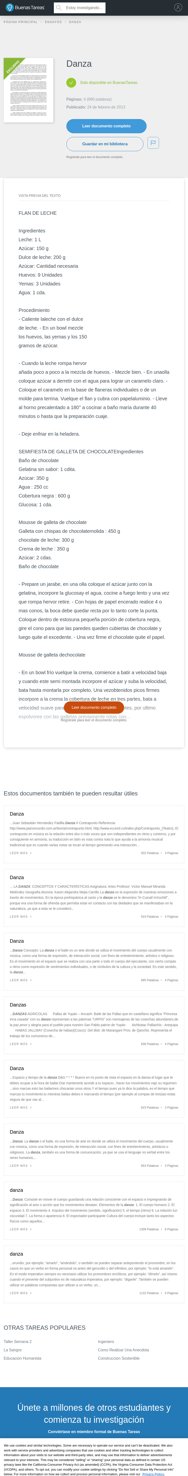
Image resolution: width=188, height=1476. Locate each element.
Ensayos (54, 22)
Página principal (21, 22)
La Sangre (13, 1350)
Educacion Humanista (22, 1358)
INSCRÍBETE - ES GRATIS (94, 1444)
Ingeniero (106, 1342)
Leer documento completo (106, 126)
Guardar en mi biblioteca (105, 144)
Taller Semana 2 (18, 1342)
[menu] (179, 8)
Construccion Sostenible (119, 1358)
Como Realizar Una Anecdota (123, 1350)
